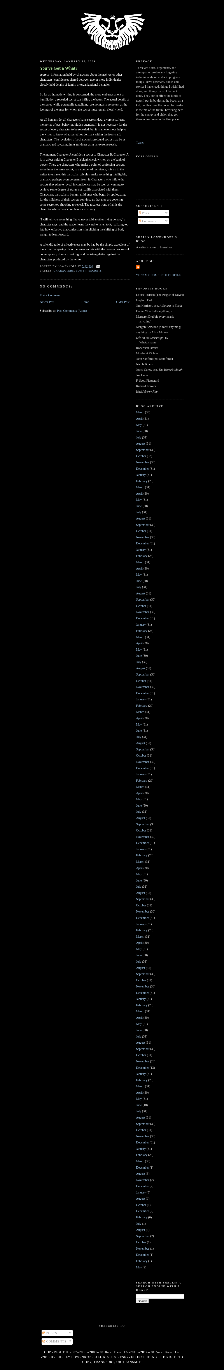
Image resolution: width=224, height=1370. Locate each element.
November (142, 462)
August (140, 443)
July (138, 437)
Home (85, 302)
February (141, 481)
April (139, 418)
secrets (95, 270)
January (141, 474)
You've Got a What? (59, 68)
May (139, 425)
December (142, 468)
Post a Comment (50, 295)
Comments (147, 221)
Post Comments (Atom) (72, 310)
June (139, 431)
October (141, 456)
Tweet (140, 142)
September (142, 450)
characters (64, 270)
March (140, 412)
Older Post (123, 302)
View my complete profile (158, 275)
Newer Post (47, 302)
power (81, 270)
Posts (144, 213)
